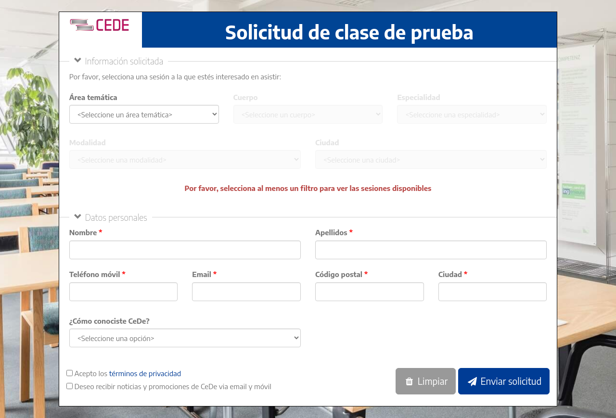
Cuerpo (245, 97)
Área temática (93, 97)
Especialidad (418, 97)
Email (201, 274)
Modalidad (87, 142)
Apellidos (331, 232)
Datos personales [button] (116, 217)
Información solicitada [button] (124, 60)
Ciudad (327, 142)
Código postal (338, 274)
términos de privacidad (145, 373)
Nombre (83, 232)
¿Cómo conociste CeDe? (109, 321)
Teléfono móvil (94, 274)
